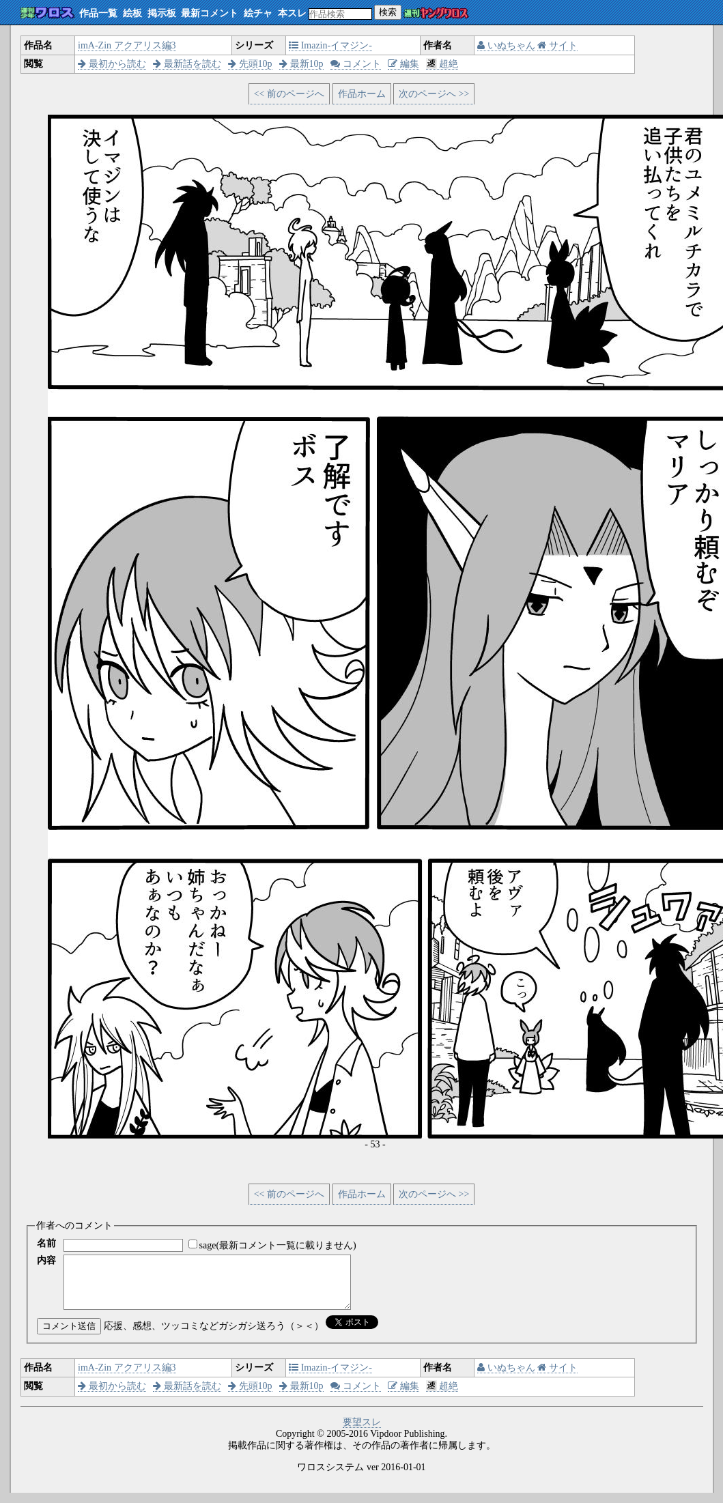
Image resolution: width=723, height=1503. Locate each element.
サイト (557, 45)
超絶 (442, 64)
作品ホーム (362, 94)
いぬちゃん (506, 45)
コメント (355, 64)
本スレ (292, 13)
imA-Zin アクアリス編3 (127, 45)
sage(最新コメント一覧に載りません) (277, 1245)
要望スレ (362, 1432)
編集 (403, 64)
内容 (46, 1260)
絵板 (132, 13)
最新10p (301, 64)
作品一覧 (98, 13)
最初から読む (112, 64)
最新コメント (209, 13)
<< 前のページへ (289, 94)
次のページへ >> (434, 94)
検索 (388, 12)
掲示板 (161, 13)
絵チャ (258, 13)
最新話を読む (187, 64)
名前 (46, 1243)
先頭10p (250, 64)
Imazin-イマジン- (330, 45)
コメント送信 (69, 1336)
